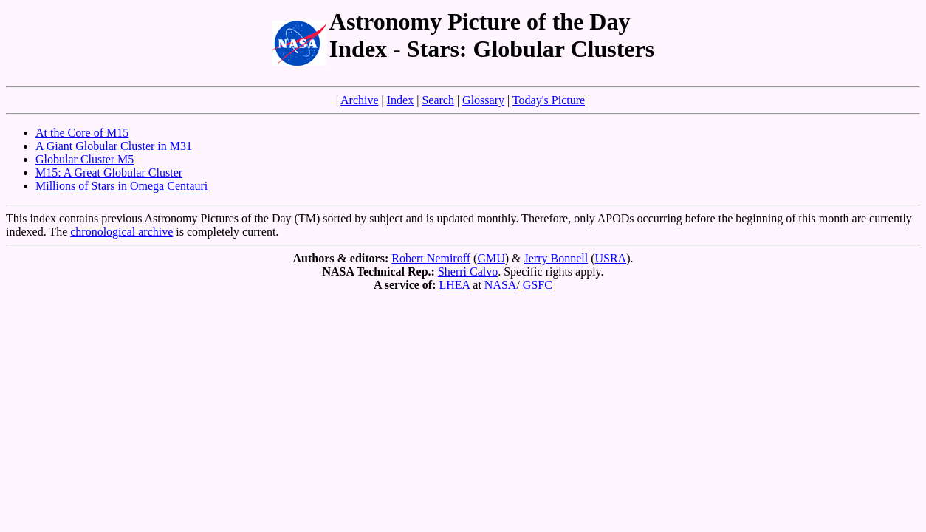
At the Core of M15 (81, 132)
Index (400, 100)
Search (438, 100)
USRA (610, 258)
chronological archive (121, 231)
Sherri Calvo (468, 271)
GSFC (537, 285)
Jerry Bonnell (556, 258)
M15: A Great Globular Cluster (108, 172)
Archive (359, 100)
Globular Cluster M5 (84, 159)
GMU (490, 258)
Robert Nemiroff (430, 258)
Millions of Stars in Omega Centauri (121, 186)
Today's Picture (548, 100)
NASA (500, 285)
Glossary (483, 100)
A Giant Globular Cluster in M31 (113, 146)
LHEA (454, 285)
